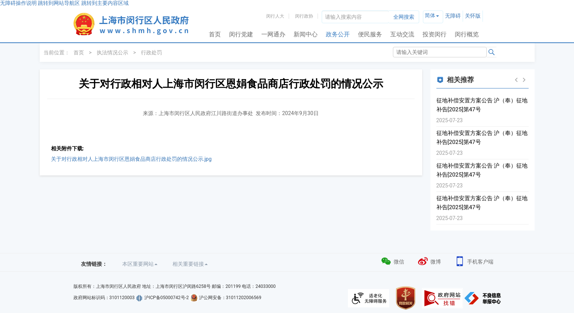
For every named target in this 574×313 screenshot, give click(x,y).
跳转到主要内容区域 (105, 3)
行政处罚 (151, 52)
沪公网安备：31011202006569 (230, 297)
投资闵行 (435, 34)
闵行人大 (275, 16)
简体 (430, 15)
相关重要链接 (190, 264)
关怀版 (473, 16)
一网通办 (273, 34)
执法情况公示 (112, 52)
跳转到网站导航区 (59, 3)
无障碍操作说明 (18, 3)
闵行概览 (467, 34)
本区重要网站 (139, 264)
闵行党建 (241, 34)
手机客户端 (473, 261)
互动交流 (402, 34)
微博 (429, 261)
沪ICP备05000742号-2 (166, 297)
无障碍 (453, 16)
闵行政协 (304, 16)
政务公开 (338, 34)
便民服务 (370, 34)
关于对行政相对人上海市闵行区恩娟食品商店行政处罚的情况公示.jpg (131, 159)
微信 (392, 261)
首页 (215, 34)
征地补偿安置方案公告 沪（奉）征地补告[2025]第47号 (482, 105)
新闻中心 (306, 34)
